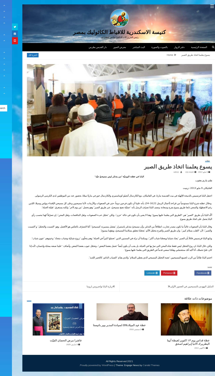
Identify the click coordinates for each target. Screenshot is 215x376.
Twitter (174, 273)
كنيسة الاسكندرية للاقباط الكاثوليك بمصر (107, 32)
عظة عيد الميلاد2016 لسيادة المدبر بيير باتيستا (107, 325)
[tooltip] (3, 26)
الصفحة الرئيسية (187, 47)
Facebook (191, 273)
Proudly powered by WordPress (85, 365)
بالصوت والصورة (148, 47)
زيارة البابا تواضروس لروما (88, 286)
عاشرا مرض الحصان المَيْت (54, 340)
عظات (195, 161)
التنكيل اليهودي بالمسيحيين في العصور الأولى (180, 286)
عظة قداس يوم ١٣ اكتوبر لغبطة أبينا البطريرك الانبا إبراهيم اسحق (176, 342)
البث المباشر (127, 47)
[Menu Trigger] (200, 6)
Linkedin (140, 273)
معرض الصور (107, 47)
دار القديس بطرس (86, 47)
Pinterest (157, 273)
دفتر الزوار (167, 47)
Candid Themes (139, 365)
